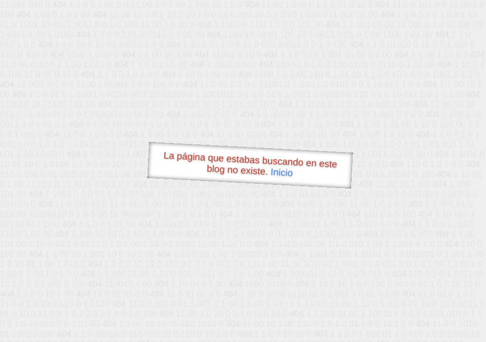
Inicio (282, 172)
